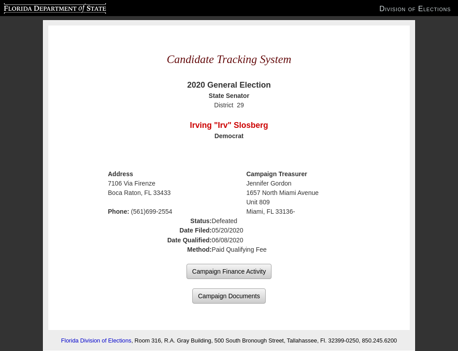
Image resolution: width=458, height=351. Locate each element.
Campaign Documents (229, 296)
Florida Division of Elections (96, 340)
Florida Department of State (37, 7)
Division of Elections (415, 8)
